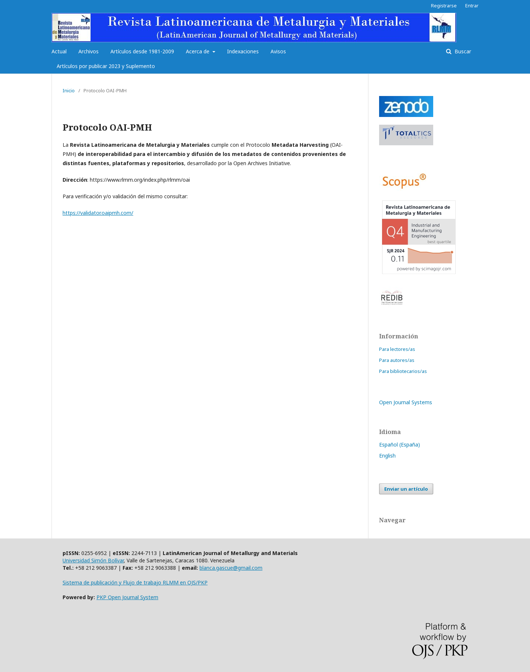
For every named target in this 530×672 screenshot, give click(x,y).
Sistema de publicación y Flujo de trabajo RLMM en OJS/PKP (135, 582)
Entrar (471, 5)
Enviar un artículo (406, 489)
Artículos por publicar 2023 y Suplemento (106, 66)
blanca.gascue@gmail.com (230, 567)
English (387, 455)
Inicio (69, 90)
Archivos (88, 51)
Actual (59, 51)
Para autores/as (396, 360)
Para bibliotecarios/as (403, 371)
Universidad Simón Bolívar (93, 560)
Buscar (462, 51)
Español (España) (399, 444)
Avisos (278, 51)
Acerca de (198, 51)
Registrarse (444, 5)
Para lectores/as (397, 349)
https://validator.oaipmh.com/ (98, 212)
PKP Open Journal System (127, 597)
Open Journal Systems (405, 402)
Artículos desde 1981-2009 (142, 51)
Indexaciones (243, 51)
